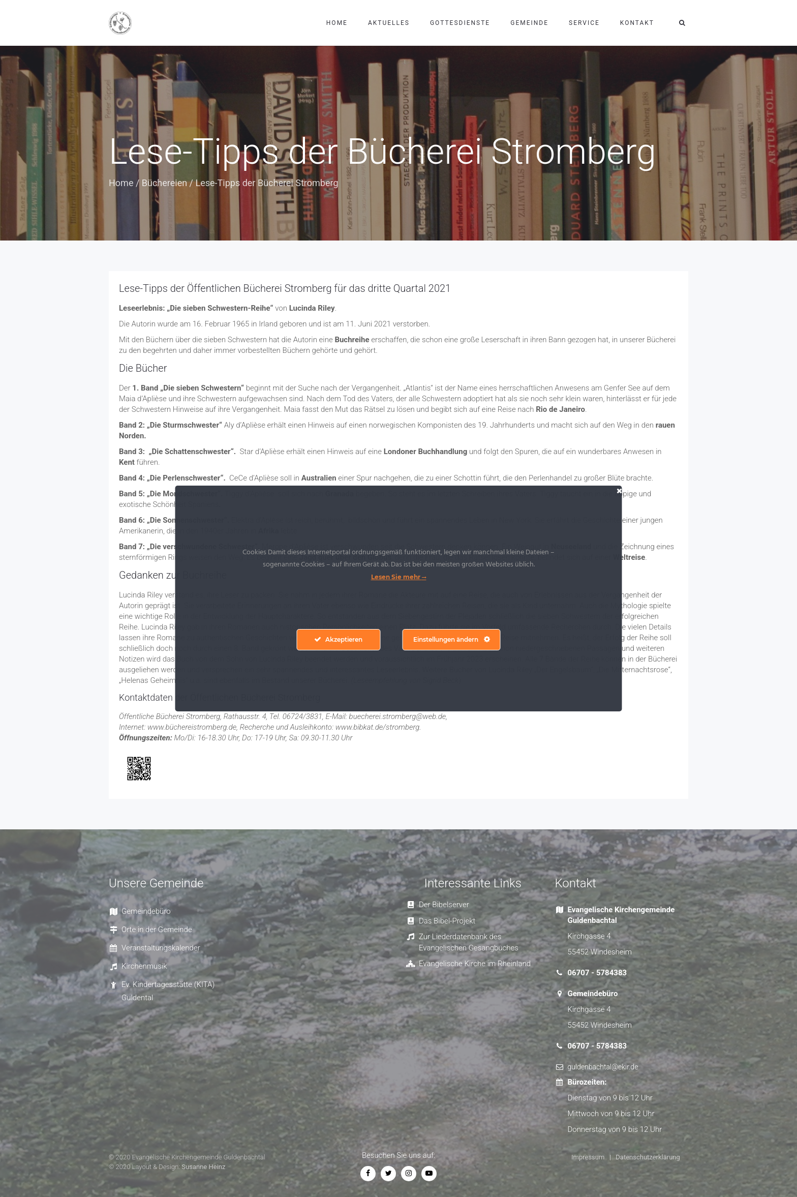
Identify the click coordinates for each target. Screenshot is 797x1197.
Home (337, 22)
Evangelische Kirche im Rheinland (475, 963)
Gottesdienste (460, 22)
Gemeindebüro (146, 911)
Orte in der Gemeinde (156, 929)
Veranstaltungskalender (160, 947)
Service (584, 22)
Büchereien (164, 182)
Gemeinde (529, 22)
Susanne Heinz (203, 1167)
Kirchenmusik (144, 966)
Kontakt (637, 22)
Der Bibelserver (444, 904)
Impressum (587, 1157)
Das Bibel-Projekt (447, 920)
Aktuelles (389, 22)
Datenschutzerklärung (648, 1157)
